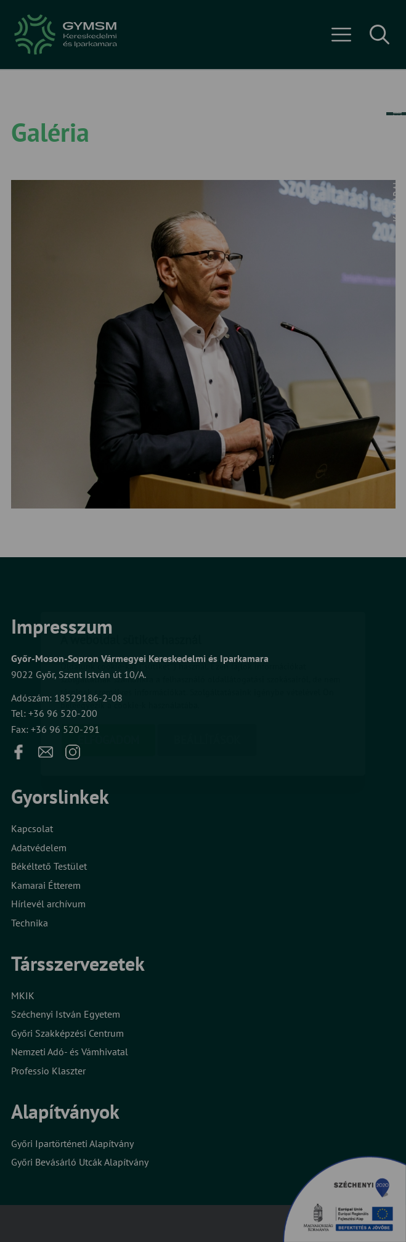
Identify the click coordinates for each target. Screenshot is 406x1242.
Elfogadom (108, 667)
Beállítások (207, 667)
